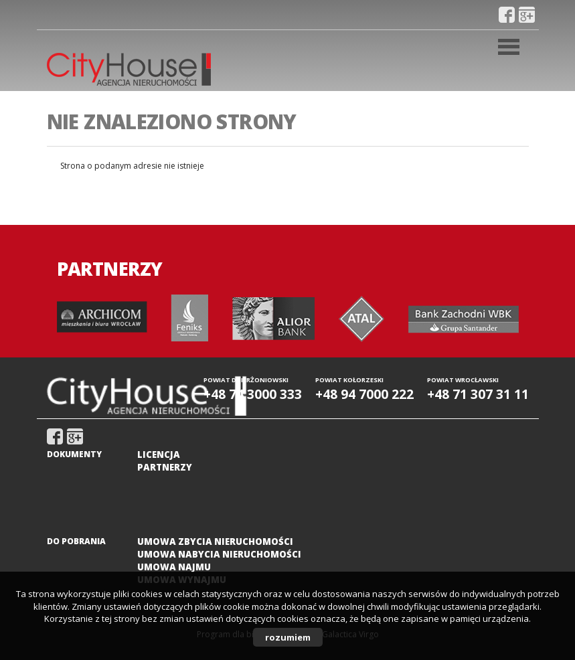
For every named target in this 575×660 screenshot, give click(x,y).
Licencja (158, 454)
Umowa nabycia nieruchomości (219, 554)
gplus (527, 15)
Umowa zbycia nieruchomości (215, 541)
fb (507, 15)
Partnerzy (164, 467)
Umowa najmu (174, 567)
